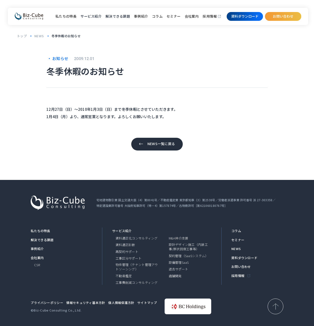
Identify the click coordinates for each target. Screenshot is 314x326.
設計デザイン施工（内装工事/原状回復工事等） (188, 246)
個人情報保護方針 (121, 302)
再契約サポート (127, 252)
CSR (37, 265)
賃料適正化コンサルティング (137, 238)
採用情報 (210, 16)
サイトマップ (147, 302)
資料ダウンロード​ (245, 16)
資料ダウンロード (244, 258)
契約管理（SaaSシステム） (189, 256)
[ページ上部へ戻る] (275, 306)
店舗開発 (175, 276)
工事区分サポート (129, 258)
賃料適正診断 (125, 245)
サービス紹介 (122, 231)
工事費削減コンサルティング (137, 282)
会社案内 (192, 16)
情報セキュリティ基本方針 (85, 302)
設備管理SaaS (179, 262)
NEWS (236, 249)
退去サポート (178, 269)
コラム (157, 16)
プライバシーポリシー (47, 302)
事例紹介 (141, 16)
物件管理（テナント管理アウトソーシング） (137, 267)
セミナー (174, 16)
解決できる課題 (42, 240)
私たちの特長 (66, 16)
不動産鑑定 (124, 276)
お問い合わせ (283, 16)
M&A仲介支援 (178, 238)
